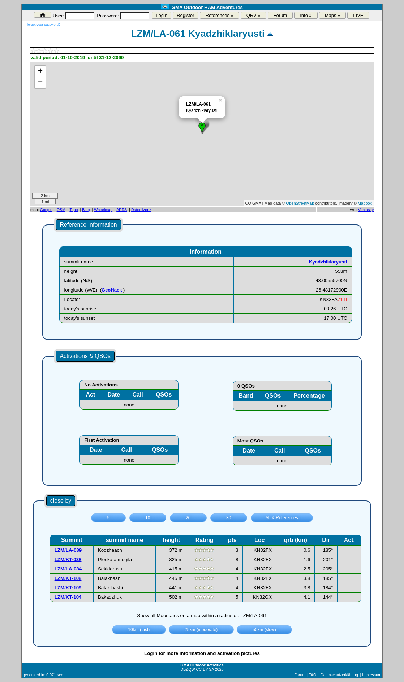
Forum (280, 15)
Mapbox (365, 203)
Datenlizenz (141, 209)
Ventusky (366, 209)
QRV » (253, 15)
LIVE (358, 15)
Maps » (332, 15)
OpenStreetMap (300, 203)
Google (46, 209)
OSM (61, 209)
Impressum (371, 675)
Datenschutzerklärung (339, 675)
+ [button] (40, 71)
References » (219, 15)
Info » (306, 15)
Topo (73, 209)
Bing (86, 209)
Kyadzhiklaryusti (328, 262)
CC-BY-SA (205, 669)
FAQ (312, 675)
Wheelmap (103, 209)
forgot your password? (43, 24)
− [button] (40, 82)
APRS (121, 209)
